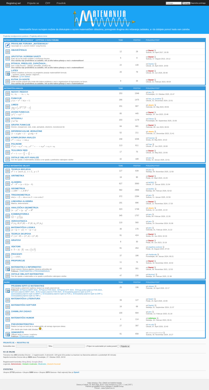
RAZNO (7, 282)
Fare (150, 144)
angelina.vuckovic (155, 247)
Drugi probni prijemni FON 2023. (89, 290)
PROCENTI (16, 254)
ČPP (47, 3)
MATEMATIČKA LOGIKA (23, 227)
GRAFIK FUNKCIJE (20, 125)
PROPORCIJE (18, 260)
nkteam (151, 286)
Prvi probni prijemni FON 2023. (50, 292)
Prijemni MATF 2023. (30, 290)
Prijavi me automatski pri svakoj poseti (103, 346)
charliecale (152, 254)
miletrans (152, 318)
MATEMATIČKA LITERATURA (25, 298)
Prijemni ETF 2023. (66, 290)
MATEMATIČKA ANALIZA (13, 88)
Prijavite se (33, 3)
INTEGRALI (16, 118)
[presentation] (20, 94)
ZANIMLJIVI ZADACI (21, 311)
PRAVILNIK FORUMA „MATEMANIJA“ (30, 43)
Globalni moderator (29, 364)
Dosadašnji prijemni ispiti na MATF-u (27, 294)
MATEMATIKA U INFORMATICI (26, 267)
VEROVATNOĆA (19, 221)
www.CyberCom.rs (108, 388)
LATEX (14, 70)
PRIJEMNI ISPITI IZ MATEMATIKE (27, 286)
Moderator (42, 364)
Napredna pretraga (198, 3)
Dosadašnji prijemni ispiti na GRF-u (88, 294)
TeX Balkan (25, 76)
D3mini (151, 119)
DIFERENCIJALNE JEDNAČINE (26, 131)
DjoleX (151, 299)
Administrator (16, 364)
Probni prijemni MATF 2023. (24, 292)
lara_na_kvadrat (154, 99)
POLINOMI (16, 144)
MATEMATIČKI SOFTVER (23, 305)
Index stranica (92, 383)
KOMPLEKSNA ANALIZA (23, 137)
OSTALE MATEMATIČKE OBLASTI (17, 166)
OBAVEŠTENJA (19, 50)
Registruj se (23, 343)
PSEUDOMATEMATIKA (22, 324)
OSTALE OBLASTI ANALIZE (25, 157)
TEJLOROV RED (19, 150)
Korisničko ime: (9, 346)
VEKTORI (15, 246)
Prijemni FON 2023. (48, 290)
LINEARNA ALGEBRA (22, 201)
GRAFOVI (16, 240)
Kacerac (151, 138)
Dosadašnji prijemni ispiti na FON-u (58, 294)
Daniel (151, 50)
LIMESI (14, 104)
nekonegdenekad (155, 333)
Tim (100, 383)
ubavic (151, 105)
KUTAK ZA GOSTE (20, 79)
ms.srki (151, 325)
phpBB (96, 386)
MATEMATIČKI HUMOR (22, 318)
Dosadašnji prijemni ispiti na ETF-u (78, 292)
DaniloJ (151, 64)
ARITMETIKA (17, 175)
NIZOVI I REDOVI (19, 92)
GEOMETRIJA (18, 188)
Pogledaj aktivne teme (38, 36)
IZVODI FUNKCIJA (20, 112)
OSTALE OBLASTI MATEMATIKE (27, 274)
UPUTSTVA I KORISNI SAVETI (26, 56)
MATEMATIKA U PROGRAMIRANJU (35, 271)
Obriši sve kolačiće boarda (112, 383)
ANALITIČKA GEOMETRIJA (24, 207)
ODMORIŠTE (17, 332)
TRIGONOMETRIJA (20, 195)
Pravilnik (61, 3)
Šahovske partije (27, 336)
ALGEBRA (16, 182)
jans (150, 92)
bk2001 (151, 182)
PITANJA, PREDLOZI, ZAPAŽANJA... (29, 63)
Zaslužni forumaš (54, 364)
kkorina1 (151, 274)
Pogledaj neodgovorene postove (15, 36)
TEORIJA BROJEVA (21, 169)
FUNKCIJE (16, 98)
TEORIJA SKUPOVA (21, 234)
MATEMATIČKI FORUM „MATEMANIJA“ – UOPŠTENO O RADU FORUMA (31, 40)
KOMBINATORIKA (20, 214)
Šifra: (50, 346)
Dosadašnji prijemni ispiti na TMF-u (26, 296)
